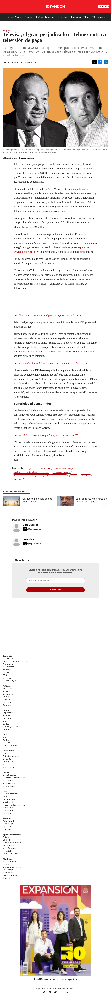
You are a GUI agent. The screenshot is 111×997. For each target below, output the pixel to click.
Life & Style (8, 751)
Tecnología (76, 17)
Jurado (6, 878)
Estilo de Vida (10, 875)
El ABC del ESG (10, 810)
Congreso (8, 694)
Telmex (74, 476)
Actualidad (8, 821)
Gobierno (7, 688)
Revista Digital (104, 6)
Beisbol (7, 840)
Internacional (62, 17)
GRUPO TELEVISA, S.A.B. (40, 468)
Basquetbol (9, 845)
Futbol (6, 837)
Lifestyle (7, 851)
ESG (94, 17)
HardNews (86, 476)
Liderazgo (8, 824)
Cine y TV (8, 762)
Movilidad (8, 802)
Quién (6, 710)
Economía (49, 17)
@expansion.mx (55, 992)
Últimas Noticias (15, 17)
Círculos (7, 718)
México (6, 691)
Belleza (7, 724)
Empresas (29, 17)
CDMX (6, 697)
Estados (7, 700)
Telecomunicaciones (61, 472)
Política (39, 17)
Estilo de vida (10, 745)
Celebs (6, 743)
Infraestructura (10, 780)
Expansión (28, 539)
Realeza (7, 715)
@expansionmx (26, 158)
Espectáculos (10, 713)
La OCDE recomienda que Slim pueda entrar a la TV (48, 435)
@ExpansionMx (34, 529)
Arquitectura (9, 783)
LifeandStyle (9, 681)
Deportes (8, 759)
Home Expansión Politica (16, 661)
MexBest (7, 859)
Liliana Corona (30, 525)
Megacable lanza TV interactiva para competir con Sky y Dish (53, 362)
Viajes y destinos (12, 867)
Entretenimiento (11, 756)
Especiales (8, 829)
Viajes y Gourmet (12, 727)
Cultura (6, 729)
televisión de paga (63, 468)
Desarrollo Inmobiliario (15, 778)
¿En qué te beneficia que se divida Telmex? (37, 500)
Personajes (9, 870)
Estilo (6, 753)
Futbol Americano (12, 843)
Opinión (7, 702)
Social (6, 797)
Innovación (8, 808)
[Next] (105, 500)
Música (6, 764)
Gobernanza (9, 799)
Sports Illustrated (12, 834)
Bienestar (8, 873)
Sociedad (8, 705)
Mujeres (101, 17)
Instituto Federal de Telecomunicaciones (31, 472)
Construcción (10, 775)
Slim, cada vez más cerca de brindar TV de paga (91, 500)
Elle (5, 735)
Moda (6, 721)
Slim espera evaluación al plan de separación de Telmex (50, 315)
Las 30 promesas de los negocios (55, 979)
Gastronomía (9, 861)
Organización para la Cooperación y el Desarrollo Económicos (40, 476)
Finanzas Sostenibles (14, 805)
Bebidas (7, 864)
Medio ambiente (11, 794)
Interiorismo (9, 786)
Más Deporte (9, 848)
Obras (86, 17)
